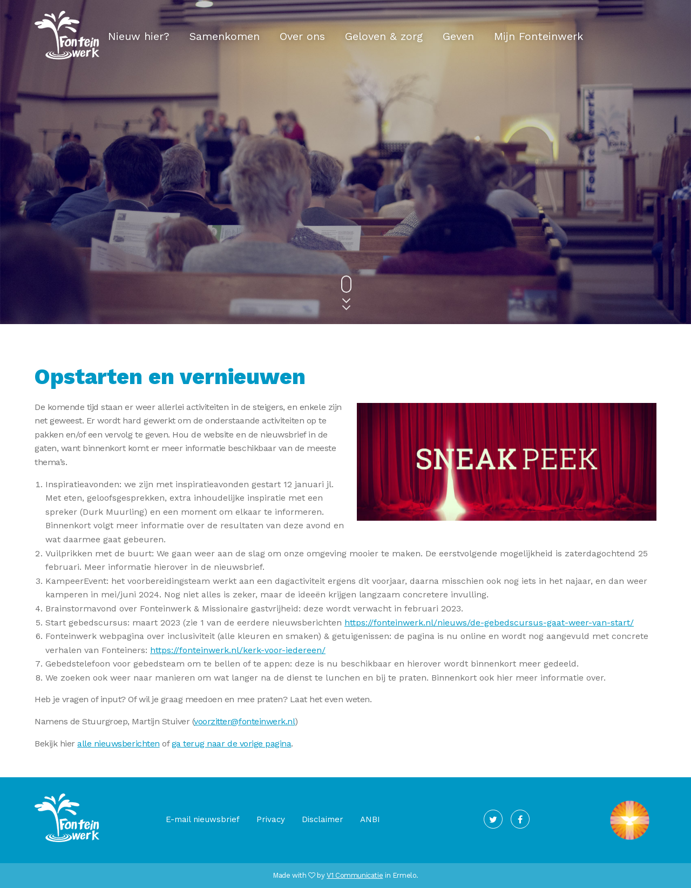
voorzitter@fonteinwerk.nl (244, 721)
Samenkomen (224, 36)
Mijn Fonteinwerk (538, 36)
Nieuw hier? (139, 36)
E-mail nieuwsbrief (203, 819)
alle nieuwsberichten (118, 743)
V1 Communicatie (355, 875)
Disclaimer (322, 819)
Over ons (302, 36)
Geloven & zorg (384, 36)
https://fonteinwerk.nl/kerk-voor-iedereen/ (238, 650)
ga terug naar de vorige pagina (232, 743)
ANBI (370, 819)
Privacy (270, 819)
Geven (458, 36)
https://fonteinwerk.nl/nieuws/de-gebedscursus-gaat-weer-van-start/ (489, 622)
